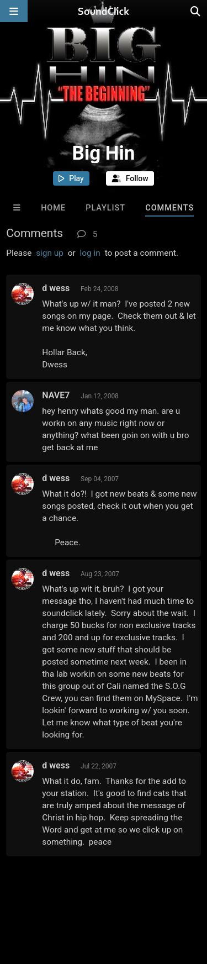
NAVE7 (56, 395)
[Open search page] (196, 11)
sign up (49, 253)
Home (53, 208)
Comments (169, 208)
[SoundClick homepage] (104, 11)
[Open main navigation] (14, 11)
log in (90, 253)
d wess (56, 288)
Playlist (105, 208)
